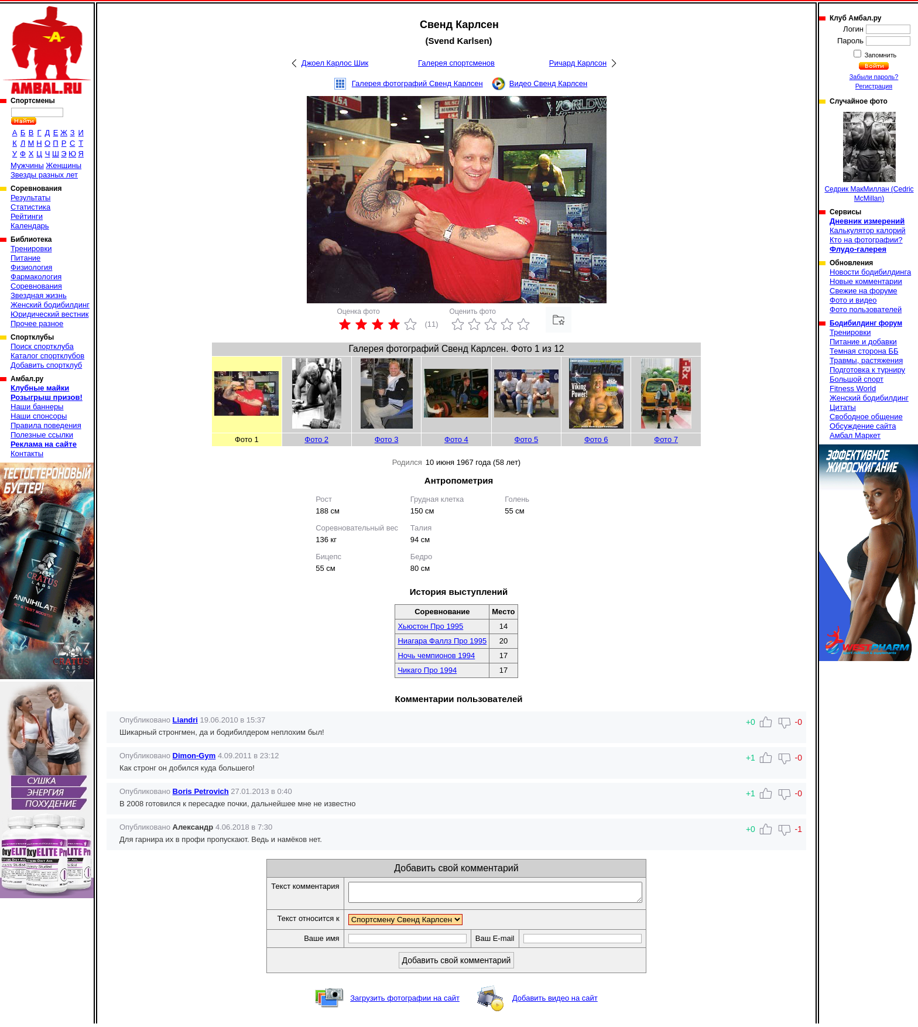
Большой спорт (856, 379)
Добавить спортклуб (46, 365)
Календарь (30, 225)
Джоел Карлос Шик (335, 63)
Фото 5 (527, 439)
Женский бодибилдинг (50, 304)
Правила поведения (46, 425)
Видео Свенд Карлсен (548, 83)
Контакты (27, 453)
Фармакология (36, 276)
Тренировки (31, 248)
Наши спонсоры (39, 416)
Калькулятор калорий (868, 230)
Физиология (31, 267)
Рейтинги (27, 216)
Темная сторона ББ (864, 351)
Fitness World (853, 388)
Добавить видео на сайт (555, 1001)
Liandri (185, 720)
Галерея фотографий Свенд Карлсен (417, 83)
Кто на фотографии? (866, 239)
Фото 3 (387, 439)
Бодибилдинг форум (866, 323)
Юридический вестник (49, 314)
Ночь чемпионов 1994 (436, 655)
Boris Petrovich (201, 791)
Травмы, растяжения (866, 360)
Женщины (63, 165)
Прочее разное (37, 323)
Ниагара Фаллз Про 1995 (442, 640)
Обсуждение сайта (863, 426)
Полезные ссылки (42, 434)
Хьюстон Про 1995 (430, 626)
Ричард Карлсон (578, 63)
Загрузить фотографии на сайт (405, 1001)
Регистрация (873, 86)
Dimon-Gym (194, 755)
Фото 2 (316, 439)
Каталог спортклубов (47, 355)
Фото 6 (596, 439)
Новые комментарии (866, 281)
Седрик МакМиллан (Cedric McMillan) (868, 157)
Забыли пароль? (874, 76)
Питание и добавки (863, 341)
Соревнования (36, 286)
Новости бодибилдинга (870, 272)
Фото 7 (666, 439)
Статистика (30, 207)
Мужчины (27, 165)
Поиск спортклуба (42, 346)
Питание (25, 258)
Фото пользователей (866, 309)
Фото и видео (853, 300)
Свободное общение (866, 416)
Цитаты (843, 407)
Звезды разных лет (44, 174)
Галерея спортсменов (456, 63)
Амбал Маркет (855, 435)
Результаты (30, 197)
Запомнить (880, 55)
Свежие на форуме (864, 290)
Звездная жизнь (39, 295)
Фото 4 (456, 439)
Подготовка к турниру (867, 369)
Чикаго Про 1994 (427, 670)
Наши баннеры (37, 406)
